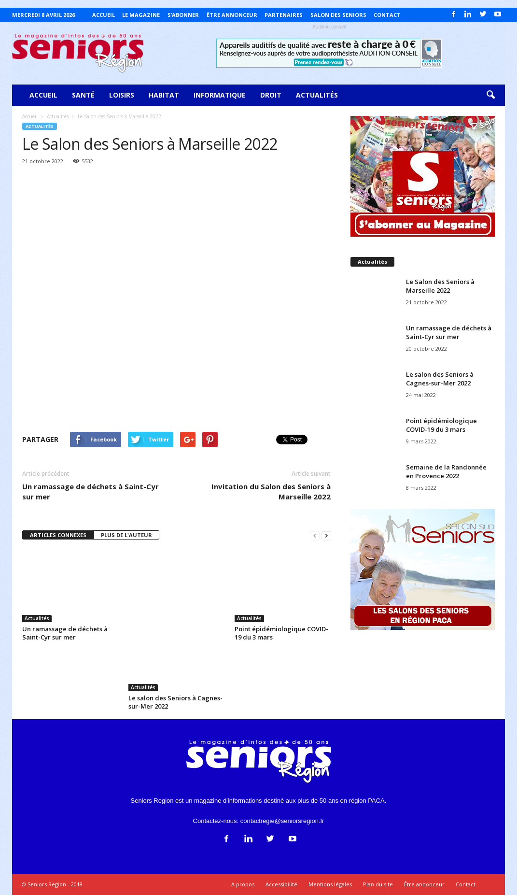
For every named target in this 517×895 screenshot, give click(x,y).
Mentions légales (330, 884)
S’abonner (183, 14)
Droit (270, 94)
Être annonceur (232, 14)
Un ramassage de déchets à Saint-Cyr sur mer (90, 491)
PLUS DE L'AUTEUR (126, 535)
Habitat (164, 94)
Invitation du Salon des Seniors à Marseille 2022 (271, 491)
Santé (83, 94)
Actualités (317, 94)
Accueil (103, 14)
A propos (242, 884)
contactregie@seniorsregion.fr (282, 820)
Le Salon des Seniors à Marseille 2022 (440, 286)
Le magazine (141, 14)
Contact (387, 14)
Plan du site (378, 884)
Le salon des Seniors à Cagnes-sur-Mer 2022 (175, 702)
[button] (490, 95)
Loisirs (121, 94)
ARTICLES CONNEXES (58, 535)
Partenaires (284, 14)
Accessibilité (281, 884)
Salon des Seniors (338, 14)
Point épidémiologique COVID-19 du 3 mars (281, 633)
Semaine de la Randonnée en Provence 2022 (446, 471)
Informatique (220, 94)
